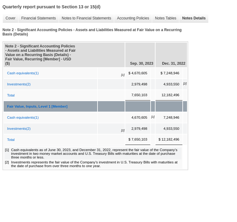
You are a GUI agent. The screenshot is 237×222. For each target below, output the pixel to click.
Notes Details (192, 18)
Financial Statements (37, 18)
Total (11, 95)
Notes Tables (164, 18)
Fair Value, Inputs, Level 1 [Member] (37, 106)
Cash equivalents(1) (23, 73)
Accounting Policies (131, 18)
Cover (8, 18)
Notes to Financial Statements (85, 18)
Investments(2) (19, 84)
